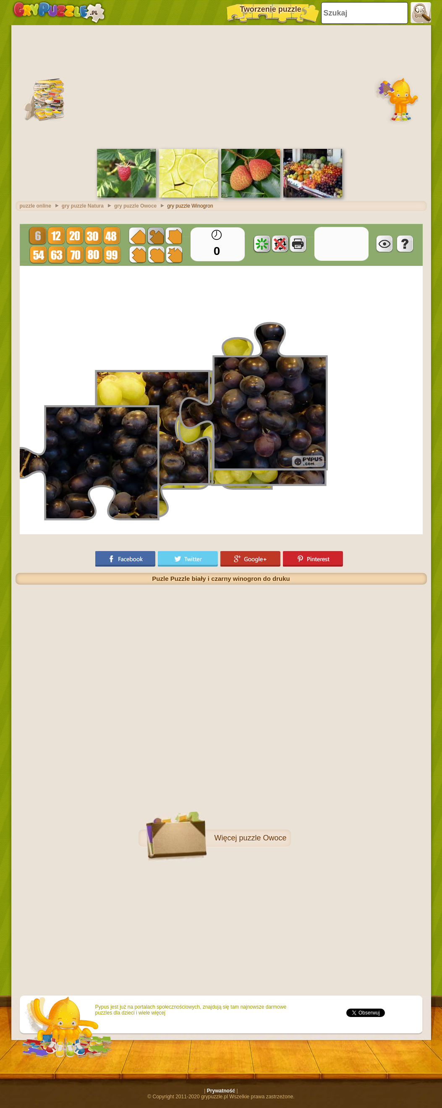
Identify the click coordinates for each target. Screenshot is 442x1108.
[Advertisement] (221, 86)
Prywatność (221, 1091)
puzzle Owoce (262, 838)
